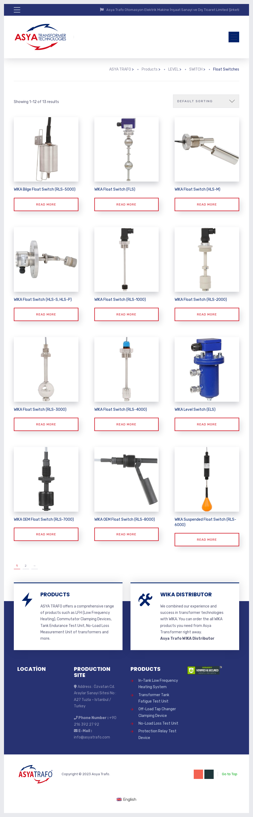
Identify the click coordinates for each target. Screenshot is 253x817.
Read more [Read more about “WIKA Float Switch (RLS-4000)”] (126, 424)
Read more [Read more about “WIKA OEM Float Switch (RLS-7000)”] (46, 534)
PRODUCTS (55, 594)
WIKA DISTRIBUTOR (186, 594)
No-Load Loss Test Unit (158, 723)
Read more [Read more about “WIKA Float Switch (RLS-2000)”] (207, 314)
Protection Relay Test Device (157, 734)
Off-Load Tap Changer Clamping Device (157, 712)
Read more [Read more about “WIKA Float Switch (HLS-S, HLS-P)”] (46, 314)
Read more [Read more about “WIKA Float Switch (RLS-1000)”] (126, 314)
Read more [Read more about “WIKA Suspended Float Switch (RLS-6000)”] (207, 539)
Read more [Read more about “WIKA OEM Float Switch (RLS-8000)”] (126, 534)
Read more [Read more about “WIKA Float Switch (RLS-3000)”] (46, 424)
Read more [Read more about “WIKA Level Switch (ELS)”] (207, 424)
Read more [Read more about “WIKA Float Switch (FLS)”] (126, 204)
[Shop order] (206, 101)
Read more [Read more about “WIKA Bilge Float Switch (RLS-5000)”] (46, 204)
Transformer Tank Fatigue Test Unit (153, 698)
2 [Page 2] (26, 566)
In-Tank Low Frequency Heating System (158, 683)
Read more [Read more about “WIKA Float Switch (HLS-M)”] (207, 204)
